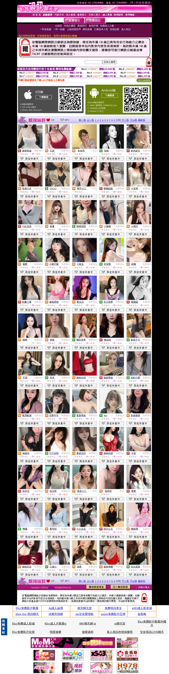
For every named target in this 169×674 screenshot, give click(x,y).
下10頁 (133, 120)
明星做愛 (55, 631)
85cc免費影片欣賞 (23, 631)
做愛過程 (87, 631)
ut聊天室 (119, 623)
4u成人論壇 (56, 608)
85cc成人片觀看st (55, 623)
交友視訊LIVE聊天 (152, 631)
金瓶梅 (142, 614)
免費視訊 (38, 150)
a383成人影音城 (142, 608)
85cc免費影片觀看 (27, 608)
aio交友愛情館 (84, 614)
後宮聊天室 (84, 608)
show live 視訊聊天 (27, 614)
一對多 (94, 150)
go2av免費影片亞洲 (113, 614)
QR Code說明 (144, 80)
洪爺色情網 (56, 614)
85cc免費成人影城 (23, 623)
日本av (52, 587)
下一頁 (125, 120)
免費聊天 (38, 340)
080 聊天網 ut (87, 623)
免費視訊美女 (113, 608)
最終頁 (141, 120)
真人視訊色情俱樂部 (120, 631)
